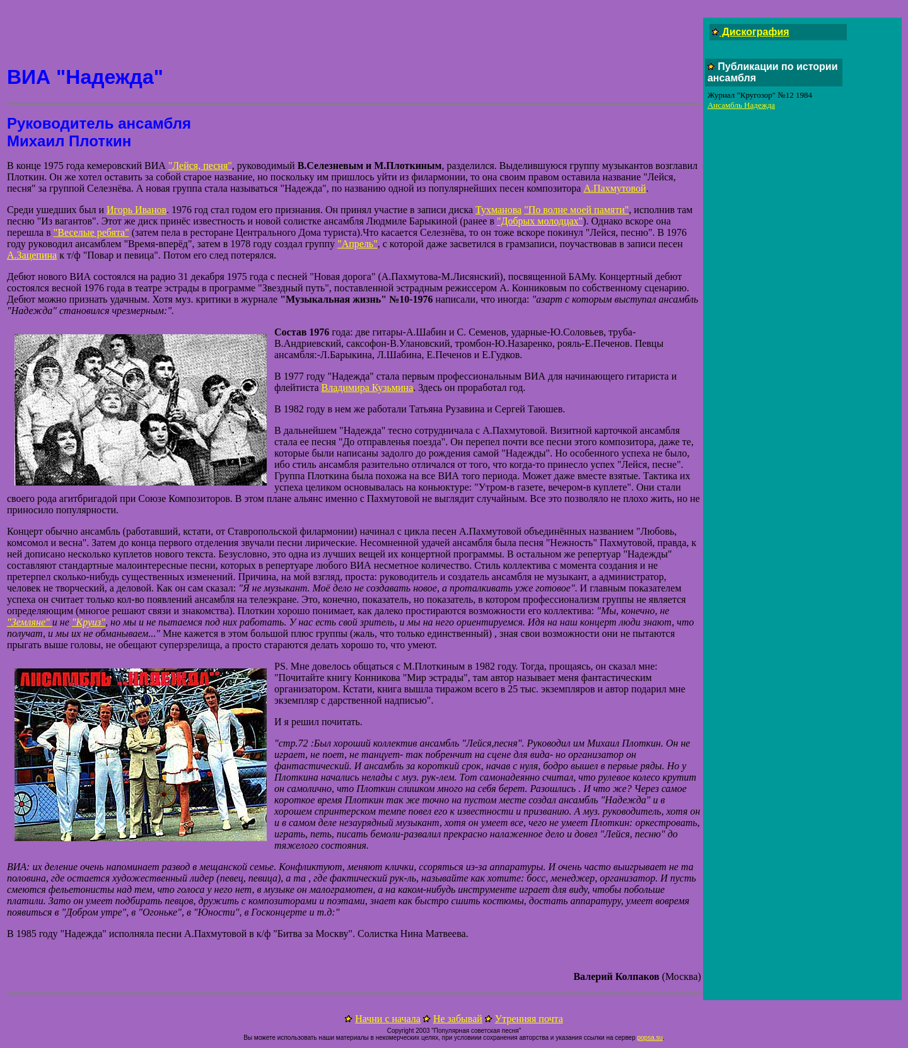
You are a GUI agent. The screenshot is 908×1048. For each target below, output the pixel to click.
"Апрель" (357, 243)
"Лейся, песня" (200, 165)
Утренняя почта (529, 1018)
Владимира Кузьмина (368, 387)
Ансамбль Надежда (741, 105)
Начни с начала (388, 1018)
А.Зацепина (32, 255)
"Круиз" (88, 622)
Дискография (754, 31)
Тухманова (498, 209)
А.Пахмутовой (614, 188)
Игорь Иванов (136, 209)
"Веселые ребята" (91, 232)
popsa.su (650, 1037)
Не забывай (457, 1018)
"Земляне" (29, 622)
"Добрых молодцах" (540, 221)
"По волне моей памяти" (576, 209)
